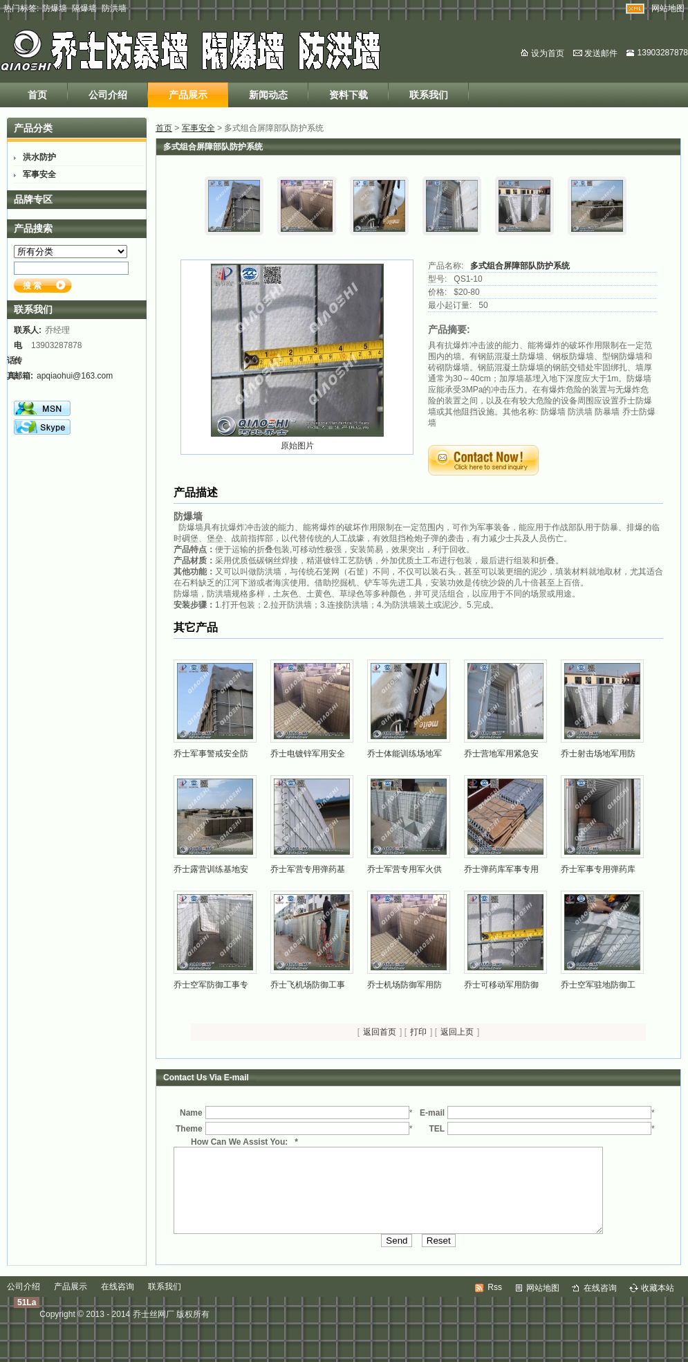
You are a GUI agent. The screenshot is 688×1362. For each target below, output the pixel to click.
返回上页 (457, 1032)
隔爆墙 (84, 8)
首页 (37, 94)
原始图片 (297, 446)
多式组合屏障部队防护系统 (520, 266)
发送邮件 (600, 53)
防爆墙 (54, 8)
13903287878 (663, 52)
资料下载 (348, 94)
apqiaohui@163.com (75, 376)
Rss (494, 1304)
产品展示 (188, 94)
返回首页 (379, 1032)
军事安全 (198, 128)
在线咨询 (117, 1303)
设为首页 (547, 53)
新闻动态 (268, 94)
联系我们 (428, 94)
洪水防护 (39, 157)
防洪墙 (114, 8)
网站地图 (668, 8)
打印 (418, 1032)
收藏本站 (657, 1304)
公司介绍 (108, 94)
